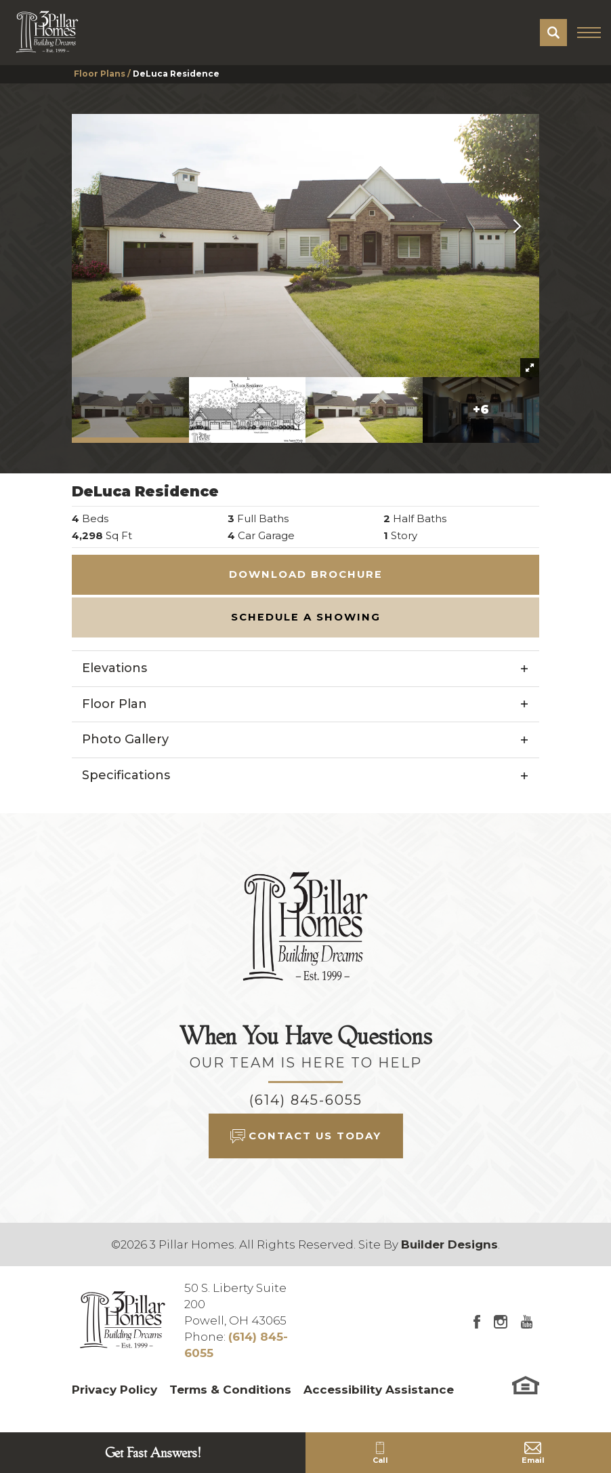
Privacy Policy (114, 1389)
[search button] (553, 32)
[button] (553, 32)
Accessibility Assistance (378, 1389)
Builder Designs (449, 1244)
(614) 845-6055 (305, 1100)
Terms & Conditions (230, 1389)
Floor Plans (99, 73)
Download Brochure (306, 574)
